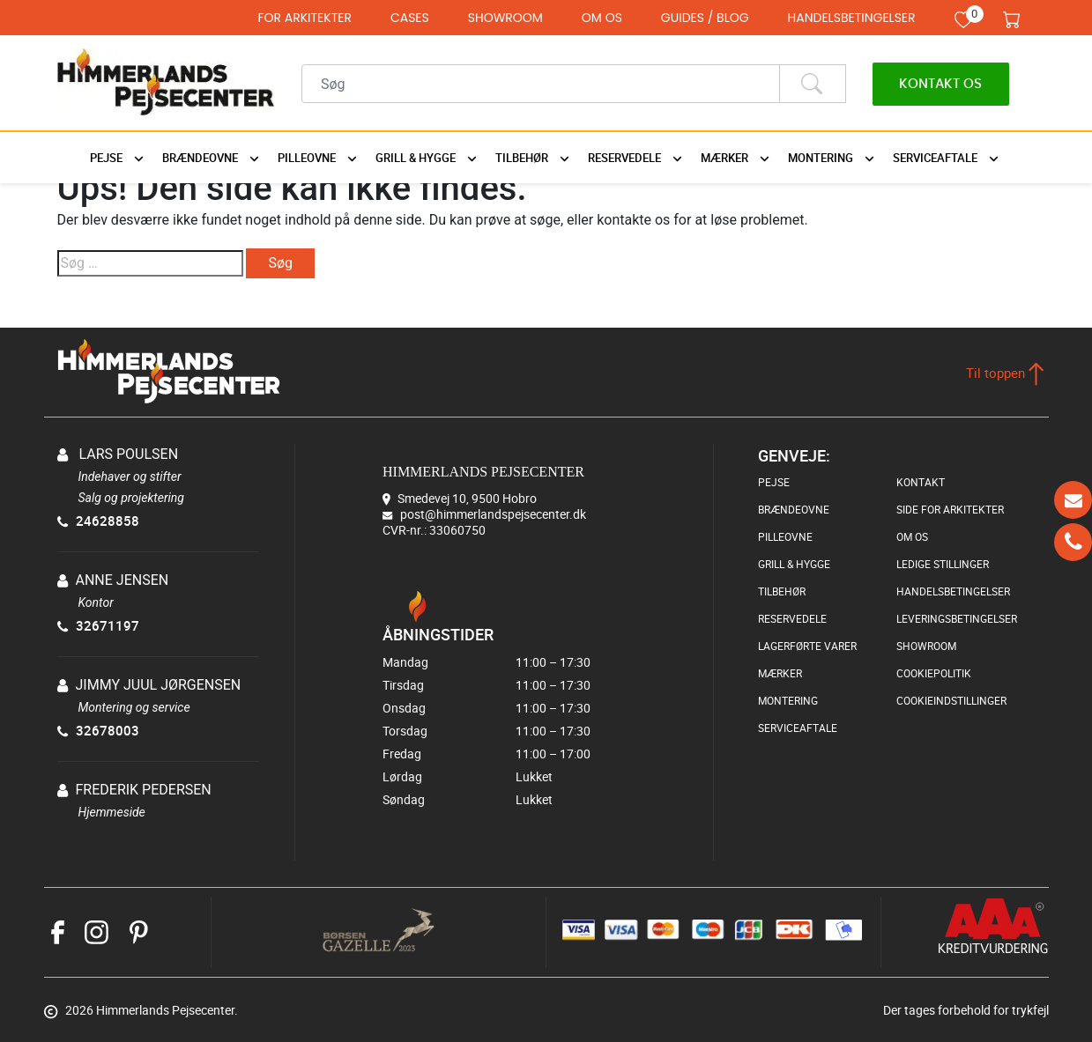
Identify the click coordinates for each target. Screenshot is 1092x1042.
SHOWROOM (505, 17)
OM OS (602, 17)
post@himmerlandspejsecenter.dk (493, 514)
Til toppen (1005, 372)
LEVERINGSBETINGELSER (956, 618)
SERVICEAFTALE (797, 728)
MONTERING (788, 700)
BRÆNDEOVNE (793, 509)
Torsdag (504, 730)
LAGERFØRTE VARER (807, 646)
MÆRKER (780, 673)
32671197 (98, 625)
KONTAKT (920, 482)
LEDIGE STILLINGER (942, 564)
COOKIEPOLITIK (933, 673)
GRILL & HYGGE (794, 564)
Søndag (504, 799)
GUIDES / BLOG (705, 17)
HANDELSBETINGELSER (852, 17)
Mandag (504, 662)
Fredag (504, 753)
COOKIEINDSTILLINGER (951, 700)
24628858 (98, 520)
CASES (409, 17)
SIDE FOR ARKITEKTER (950, 509)
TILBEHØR (782, 591)
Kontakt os (940, 84)
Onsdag (504, 707)
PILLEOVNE (785, 536)
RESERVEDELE (792, 618)
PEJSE (774, 482)
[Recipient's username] (540, 83)
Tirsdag (504, 685)
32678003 (98, 730)
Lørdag (504, 776)
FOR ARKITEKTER (304, 17)
